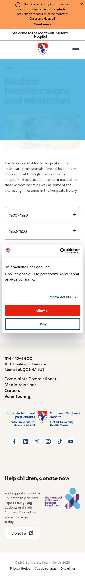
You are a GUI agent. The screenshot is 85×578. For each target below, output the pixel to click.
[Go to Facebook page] (14, 441)
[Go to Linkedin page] (25, 441)
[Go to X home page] (36, 441)
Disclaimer (68, 568)
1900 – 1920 (42, 215)
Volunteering (17, 396)
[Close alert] (81, 4)
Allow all (42, 311)
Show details (60, 297)
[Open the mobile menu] (75, 50)
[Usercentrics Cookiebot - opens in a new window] (60, 251)
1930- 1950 (42, 231)
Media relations (20, 384)
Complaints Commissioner (30, 379)
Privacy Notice (20, 568)
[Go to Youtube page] (70, 441)
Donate (18, 533)
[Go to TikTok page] (59, 441)
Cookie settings (45, 568)
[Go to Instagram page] (48, 441)
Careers (12, 390)
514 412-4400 (18, 358)
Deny (42, 324)
